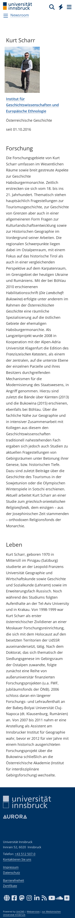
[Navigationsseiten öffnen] (5, 15)
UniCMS (20, 911)
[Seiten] (68, 7)
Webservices (33, 911)
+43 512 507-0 (25, 854)
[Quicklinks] (60, 7)
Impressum (11, 867)
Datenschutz (11, 872)
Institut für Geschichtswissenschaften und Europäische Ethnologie (32, 104)
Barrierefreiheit (13, 880)
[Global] (59, 6)
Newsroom (19, 15)
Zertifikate (10, 886)
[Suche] (51, 7)
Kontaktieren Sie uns (17, 859)
